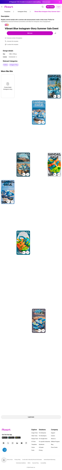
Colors (33, 447)
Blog (52, 444)
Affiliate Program (55, 441)
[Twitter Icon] (8, 443)
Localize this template (12, 44)
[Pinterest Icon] (26, 443)
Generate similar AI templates (14, 38)
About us (53, 438)
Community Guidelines (21, 463)
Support (53, 432)
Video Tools (34, 435)
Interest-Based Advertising (49, 459)
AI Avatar (41, 447)
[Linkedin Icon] (17, 443)
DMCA (29, 463)
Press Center (54, 447)
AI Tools (33, 441)
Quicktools (41, 444)
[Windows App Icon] (18, 438)
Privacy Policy (18, 459)
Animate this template (12, 41)
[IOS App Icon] (5, 438)
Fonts (32, 450)
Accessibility (43, 463)
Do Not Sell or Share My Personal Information (32, 459)
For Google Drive (43, 438)
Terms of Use (10, 459)
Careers (53, 435)
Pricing (40, 450)
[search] (43, 7)
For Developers (42, 435)
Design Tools (34, 438)
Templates (34, 444)
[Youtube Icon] (21, 443)
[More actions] (58, 96)
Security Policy (35, 463)
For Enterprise (42, 432)
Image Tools (34, 432)
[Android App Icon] (11, 438)
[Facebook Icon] (3, 443)
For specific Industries (44, 441)
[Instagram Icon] (12, 443)
